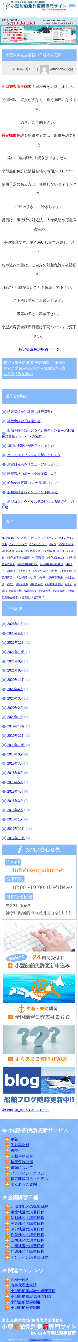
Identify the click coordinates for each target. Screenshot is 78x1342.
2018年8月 (15, 754)
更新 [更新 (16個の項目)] (54, 570)
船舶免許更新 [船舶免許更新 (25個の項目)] (55, 584)
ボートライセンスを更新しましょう (34, 455)
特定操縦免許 (15, 363)
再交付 (16, 1150)
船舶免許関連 (38, 363)
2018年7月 (15, 763)
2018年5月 (15, 782)
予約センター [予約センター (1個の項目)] (39, 544)
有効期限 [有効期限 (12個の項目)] (21, 577)
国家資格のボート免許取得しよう (32, 473)
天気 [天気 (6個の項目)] (20, 551)
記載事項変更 (22, 1156)
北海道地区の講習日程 (29, 1206)
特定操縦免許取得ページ (39, 349)
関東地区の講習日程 (27, 1224)
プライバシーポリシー (29, 1173)
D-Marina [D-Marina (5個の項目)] (8, 537)
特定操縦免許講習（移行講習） (30, 412)
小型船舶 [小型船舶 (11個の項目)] (38, 557)
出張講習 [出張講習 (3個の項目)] (8, 551)
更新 (14, 1139)
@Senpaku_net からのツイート (25, 1110)
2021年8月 (15, 670)
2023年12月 (16, 642)
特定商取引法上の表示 (29, 1179)
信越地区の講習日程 (27, 1218)
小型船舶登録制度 (26, 1302)
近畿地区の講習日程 (27, 1235)
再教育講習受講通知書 (24, 421)
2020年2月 (15, 708)
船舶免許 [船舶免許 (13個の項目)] (37, 584)
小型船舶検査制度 (26, 1308)
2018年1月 (15, 819)
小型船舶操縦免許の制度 (31, 1296)
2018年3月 (15, 801)
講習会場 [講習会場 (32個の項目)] (16, 590)
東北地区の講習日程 (27, 1212)
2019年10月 (16, 745)
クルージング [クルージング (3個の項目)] (19, 544)
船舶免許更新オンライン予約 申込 (32, 492)
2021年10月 (16, 652)
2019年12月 (16, 726)
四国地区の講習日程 (27, 1240)
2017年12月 (16, 828)
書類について (22, 1167)
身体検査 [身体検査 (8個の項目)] (45, 590)
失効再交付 (20, 1145)
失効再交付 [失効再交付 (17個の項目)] (33, 551)
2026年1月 (15, 624)
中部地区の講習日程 (27, 1229)
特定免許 (32, 368)
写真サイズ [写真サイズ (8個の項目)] (67, 544)
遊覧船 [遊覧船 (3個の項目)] (26, 597)
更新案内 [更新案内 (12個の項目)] (66, 570)
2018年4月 (15, 791)
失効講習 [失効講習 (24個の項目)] (49, 551)
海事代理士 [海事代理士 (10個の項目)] (56, 577)
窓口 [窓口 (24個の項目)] (11, 584)
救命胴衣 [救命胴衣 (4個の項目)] (25, 570)
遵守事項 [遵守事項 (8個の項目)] (38, 597)
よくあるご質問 (24, 1184)
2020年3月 (15, 698)
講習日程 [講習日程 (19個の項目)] (30, 590)
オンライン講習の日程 (29, 1257)
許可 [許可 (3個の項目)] (69, 584)
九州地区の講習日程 (27, 1246)
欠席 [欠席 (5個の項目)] (33, 577)
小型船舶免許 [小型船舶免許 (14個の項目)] (56, 557)
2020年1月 (15, 717)
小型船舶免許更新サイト (40, 1339)
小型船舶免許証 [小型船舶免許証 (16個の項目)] (28, 564)
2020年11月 (16, 679)
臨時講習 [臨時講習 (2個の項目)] (22, 584)
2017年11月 (16, 838)
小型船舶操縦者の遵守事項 (33, 1291)
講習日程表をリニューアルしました (34, 464)
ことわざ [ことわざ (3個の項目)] (23, 537)
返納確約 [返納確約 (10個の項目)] (60, 590)
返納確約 (25, 374)
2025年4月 (15, 633)
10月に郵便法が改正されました (30, 445)
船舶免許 (50, 368)
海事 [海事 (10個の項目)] (42, 577)
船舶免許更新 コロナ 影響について (33, 483)
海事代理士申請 (24, 1285)
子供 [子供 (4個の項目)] (61, 551)
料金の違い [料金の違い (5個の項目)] (41, 570)
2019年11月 (16, 735)
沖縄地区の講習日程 (27, 1252)
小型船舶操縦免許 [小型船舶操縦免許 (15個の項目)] (52, 564)
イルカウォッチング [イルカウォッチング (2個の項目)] (45, 537)
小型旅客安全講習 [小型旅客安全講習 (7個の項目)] (19, 557)
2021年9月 (15, 661)
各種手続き (20, 1279)
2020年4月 (15, 689)
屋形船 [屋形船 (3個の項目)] (12, 570)
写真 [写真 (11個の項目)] (53, 544)
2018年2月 (15, 810)
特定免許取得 (22, 1162)
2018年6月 (15, 773)
